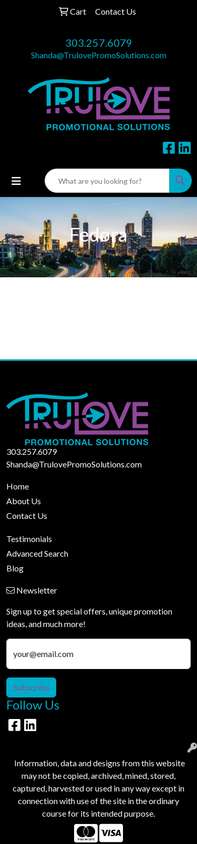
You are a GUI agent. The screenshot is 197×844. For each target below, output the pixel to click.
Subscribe (31, 687)
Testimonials (29, 539)
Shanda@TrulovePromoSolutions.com (99, 55)
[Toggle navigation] (16, 181)
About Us (23, 501)
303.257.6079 (98, 42)
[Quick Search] (107, 181)
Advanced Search (37, 553)
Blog (15, 568)
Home (17, 486)
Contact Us (26, 515)
